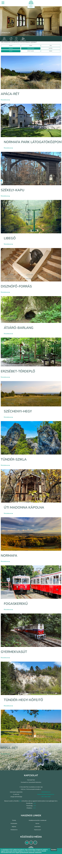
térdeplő (49, 356)
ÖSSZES (50, 51)
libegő (29, 230)
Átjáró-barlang (18, 328)
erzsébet (30, 356)
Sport (30, 126)
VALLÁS (10, 51)
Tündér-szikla (14, 459)
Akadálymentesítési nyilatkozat (37, 820)
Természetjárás (29, 82)
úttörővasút (30, 636)
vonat (30, 640)
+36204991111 (45, 792)
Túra (10, 82)
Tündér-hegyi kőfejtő (23, 700)
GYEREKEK (11, 48)
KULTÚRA (50, 48)
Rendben (53, 849)
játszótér (49, 736)
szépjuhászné (10, 320)
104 (20, 801)
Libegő (10, 238)
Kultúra (49, 130)
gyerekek (29, 592)
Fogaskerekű (16, 604)
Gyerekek (10, 130)
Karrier (37, 823)
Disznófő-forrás (16, 286)
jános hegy (49, 316)
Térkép (14, 820)
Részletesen (5, 100)
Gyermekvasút (14, 652)
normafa (10, 86)
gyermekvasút (10, 640)
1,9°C (11, 39)
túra (49, 275)
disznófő (30, 275)
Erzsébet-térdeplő (18, 371)
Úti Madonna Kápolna (24, 507)
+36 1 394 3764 (45, 797)
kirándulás (30, 279)
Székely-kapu (12, 190)
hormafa (10, 736)
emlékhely (29, 360)
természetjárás (10, 279)
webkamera (4, 39)
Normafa (9, 555)
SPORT (30, 45)
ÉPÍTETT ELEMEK (30, 51)
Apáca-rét (10, 94)
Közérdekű (37, 826)
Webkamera (14, 830)
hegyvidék (49, 82)
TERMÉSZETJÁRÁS (30, 48)
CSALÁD (10, 45)
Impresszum (37, 830)
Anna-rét (9, 748)
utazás (49, 640)
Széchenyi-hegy (18, 411)
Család (10, 126)
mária (49, 360)
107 (35, 803)
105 (35, 806)
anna (30, 740)
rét (49, 740)
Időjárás (14, 826)
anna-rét (10, 740)
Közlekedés (14, 823)
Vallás (10, 356)
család (49, 400)
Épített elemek (10, 134)
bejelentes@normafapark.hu (45, 794)
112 (34, 808)
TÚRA (51, 45)
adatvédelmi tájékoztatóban (33, 851)
